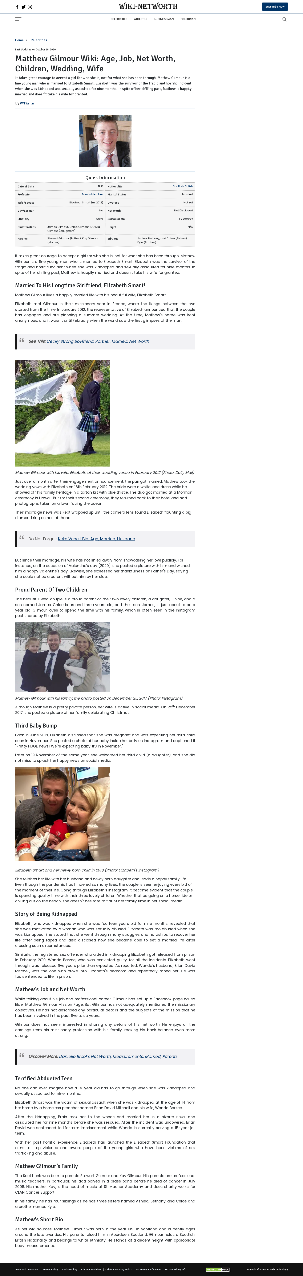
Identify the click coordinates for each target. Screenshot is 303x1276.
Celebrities (118, 19)
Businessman (164, 19)
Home (19, 40)
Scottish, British (183, 186)
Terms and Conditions (27, 1269)
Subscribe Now (275, 6)
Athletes (140, 19)
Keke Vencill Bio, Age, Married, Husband (96, 539)
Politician (188, 19)
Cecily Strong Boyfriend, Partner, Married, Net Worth (98, 341)
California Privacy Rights (118, 1269)
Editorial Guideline (91, 1269)
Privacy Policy (50, 1269)
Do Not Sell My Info (175, 1269)
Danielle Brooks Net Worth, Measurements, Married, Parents (118, 1056)
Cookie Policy (69, 1269)
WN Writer (27, 103)
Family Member (92, 194)
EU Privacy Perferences (148, 1269)
